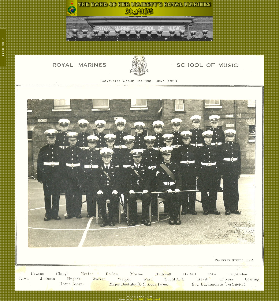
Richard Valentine (126, 299)
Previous (132, 296)
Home (142, 296)
